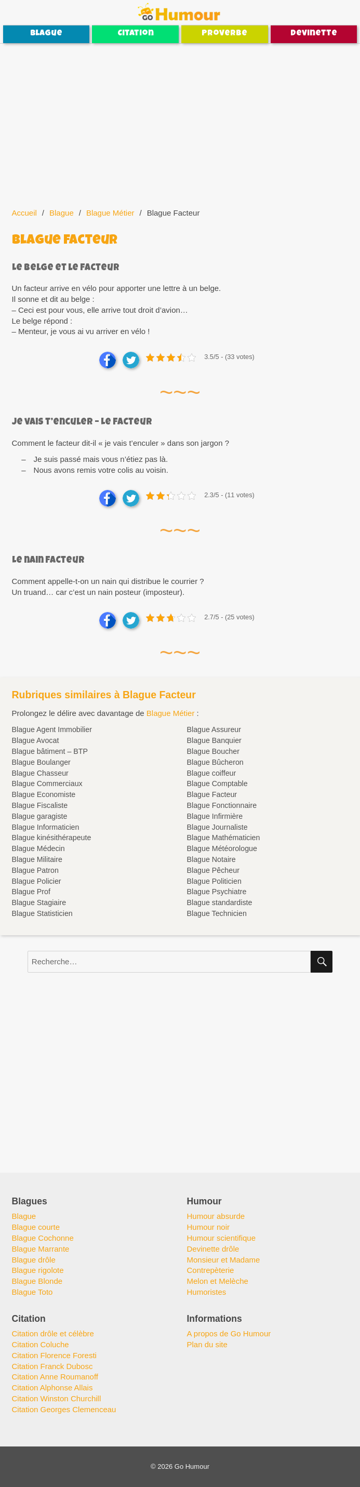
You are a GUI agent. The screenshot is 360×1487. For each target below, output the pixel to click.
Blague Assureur (213, 729)
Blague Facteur (211, 794)
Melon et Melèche (217, 1281)
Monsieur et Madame (223, 1259)
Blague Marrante (41, 1248)
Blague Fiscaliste (40, 805)
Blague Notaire (210, 859)
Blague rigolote (38, 1270)
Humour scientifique (221, 1237)
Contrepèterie (210, 1270)
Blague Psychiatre (216, 891)
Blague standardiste (219, 902)
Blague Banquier (213, 740)
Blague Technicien (216, 913)
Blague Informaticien (45, 827)
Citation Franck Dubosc (52, 1366)
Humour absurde (215, 1216)
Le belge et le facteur (65, 268)
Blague (46, 34)
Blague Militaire (37, 859)
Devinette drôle (212, 1248)
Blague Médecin (38, 848)
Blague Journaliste (216, 827)
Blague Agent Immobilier (52, 729)
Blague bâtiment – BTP (50, 751)
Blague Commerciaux (47, 783)
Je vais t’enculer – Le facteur (82, 422)
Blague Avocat (35, 740)
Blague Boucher (212, 751)
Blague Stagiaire (39, 902)
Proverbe (224, 34)
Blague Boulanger (41, 762)
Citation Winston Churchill (56, 1398)
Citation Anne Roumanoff (55, 1376)
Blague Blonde (37, 1281)
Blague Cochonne (43, 1237)
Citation (135, 34)
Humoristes (206, 1291)
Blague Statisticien (42, 913)
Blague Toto (32, 1291)
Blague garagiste (40, 816)
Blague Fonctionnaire (221, 805)
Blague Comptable (216, 783)
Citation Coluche (40, 1344)
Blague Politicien (213, 881)
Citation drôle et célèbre (53, 1333)
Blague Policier (36, 881)
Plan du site (206, 1344)
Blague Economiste (44, 794)
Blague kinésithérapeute (51, 837)
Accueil (24, 212)
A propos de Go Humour (228, 1333)
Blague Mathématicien (223, 837)
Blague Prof (31, 891)
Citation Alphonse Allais (52, 1387)
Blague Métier (110, 212)
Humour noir (208, 1227)
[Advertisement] (181, 120)
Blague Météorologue (221, 848)
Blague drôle (34, 1259)
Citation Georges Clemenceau (64, 1409)
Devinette (313, 34)
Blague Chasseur (40, 773)
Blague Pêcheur (212, 870)
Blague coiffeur (211, 773)
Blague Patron (35, 870)
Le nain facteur (48, 560)
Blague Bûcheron (214, 762)
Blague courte (36, 1227)
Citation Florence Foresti (54, 1355)
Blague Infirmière (214, 816)
